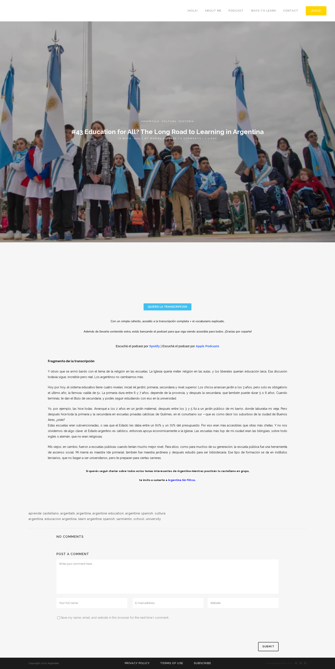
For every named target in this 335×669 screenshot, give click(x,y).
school (139, 519)
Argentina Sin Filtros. (182, 480)
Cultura (169, 121)
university (153, 519)
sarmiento (124, 519)
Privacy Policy (137, 663)
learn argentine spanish (96, 519)
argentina (83, 513)
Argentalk (150, 121)
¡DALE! (315, 11)
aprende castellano (44, 513)
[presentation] (88, 631)
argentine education (108, 513)
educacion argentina (61, 519)
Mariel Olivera (163, 138)
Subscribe (202, 663)
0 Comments (191, 138)
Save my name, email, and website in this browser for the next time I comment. (115, 617)
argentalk (67, 513)
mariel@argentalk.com (279, 663)
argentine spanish (139, 513)
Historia (186, 121)
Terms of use (171, 663)
